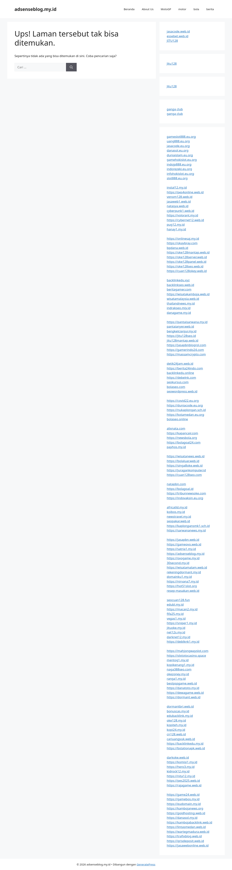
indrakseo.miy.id (178, 308)
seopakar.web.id (178, 521)
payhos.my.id (176, 447)
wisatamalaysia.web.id (183, 299)
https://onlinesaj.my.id (183, 238)
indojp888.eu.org (179, 164)
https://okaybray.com (182, 243)
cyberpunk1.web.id (180, 211)
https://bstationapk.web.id (186, 748)
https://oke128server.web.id (187, 257)
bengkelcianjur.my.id (181, 331)
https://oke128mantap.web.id (188, 252)
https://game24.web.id (183, 794)
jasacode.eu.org (178, 146)
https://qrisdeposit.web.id (185, 841)
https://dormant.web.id (183, 697)
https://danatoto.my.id (183, 688)
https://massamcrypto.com (186, 354)
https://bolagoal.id (180, 489)
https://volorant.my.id (182, 215)
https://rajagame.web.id (184, 785)
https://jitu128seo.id (181, 336)
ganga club (175, 109)
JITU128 (172, 41)
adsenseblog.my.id (35, 9)
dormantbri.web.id (180, 706)
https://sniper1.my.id (182, 623)
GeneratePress (146, 864)
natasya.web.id (177, 206)
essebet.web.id (177, 36)
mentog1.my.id (177, 660)
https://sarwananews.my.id (186, 530)
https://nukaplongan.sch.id (186, 410)
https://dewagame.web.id (185, 692)
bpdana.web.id (177, 248)
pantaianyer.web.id (180, 326)
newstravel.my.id (179, 516)
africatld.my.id (177, 507)
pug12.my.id (176, 224)
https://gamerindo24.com (185, 350)
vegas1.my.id (176, 618)
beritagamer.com (179, 289)
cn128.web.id (176, 734)
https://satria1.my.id (181, 549)
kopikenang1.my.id (180, 665)
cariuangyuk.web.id (181, 739)
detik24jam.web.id (180, 363)
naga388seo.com (179, 669)
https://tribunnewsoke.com (186, 493)
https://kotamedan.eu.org (185, 414)
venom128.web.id (179, 197)
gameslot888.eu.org (181, 136)
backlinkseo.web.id (180, 285)
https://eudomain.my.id (184, 804)
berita (210, 9)
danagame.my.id (179, 313)
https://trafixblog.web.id (184, 836)
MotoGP (166, 9)
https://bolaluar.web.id (183, 461)
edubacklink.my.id (180, 716)
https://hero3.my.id (180, 767)
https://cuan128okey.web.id (187, 271)
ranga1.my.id (176, 678)
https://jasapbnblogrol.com (186, 345)
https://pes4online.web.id (185, 192)
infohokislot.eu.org (180, 174)
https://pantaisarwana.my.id (187, 322)
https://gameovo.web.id (184, 544)
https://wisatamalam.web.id (187, 567)
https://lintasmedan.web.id (186, 827)
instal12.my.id (177, 187)
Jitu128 (172, 63)
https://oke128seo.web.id (185, 266)
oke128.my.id (176, 720)
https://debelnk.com (181, 377)
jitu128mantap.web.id (182, 340)
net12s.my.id (176, 632)
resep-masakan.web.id (183, 591)
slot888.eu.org (177, 178)
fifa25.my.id (175, 614)
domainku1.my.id (179, 577)
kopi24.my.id (176, 730)
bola (196, 9)
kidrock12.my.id (178, 771)
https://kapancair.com (182, 433)
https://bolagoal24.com (183, 442)
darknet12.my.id (178, 637)
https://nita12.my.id (181, 776)
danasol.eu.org (177, 150)
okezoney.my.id (178, 674)
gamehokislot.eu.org (182, 160)
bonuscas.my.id (178, 711)
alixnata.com (176, 428)
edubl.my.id (175, 604)
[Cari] (71, 67)
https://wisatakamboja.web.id (188, 294)
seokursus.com (177, 382)
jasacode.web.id (178, 31)
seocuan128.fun (178, 600)
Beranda (129, 9)
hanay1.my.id (176, 229)
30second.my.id (178, 563)
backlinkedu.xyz (178, 280)
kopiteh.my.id (176, 725)
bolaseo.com (176, 387)
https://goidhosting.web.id (186, 813)
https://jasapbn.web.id (183, 539)
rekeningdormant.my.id (184, 572)
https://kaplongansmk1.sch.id (188, 526)
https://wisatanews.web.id (185, 456)
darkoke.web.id (178, 757)
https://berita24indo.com (185, 368)
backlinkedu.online (180, 373)
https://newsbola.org (182, 438)
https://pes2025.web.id (183, 780)
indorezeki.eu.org (179, 169)
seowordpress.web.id (182, 391)
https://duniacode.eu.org (185, 405)
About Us (148, 9)
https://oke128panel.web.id (186, 261)
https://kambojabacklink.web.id (189, 822)
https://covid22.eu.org (183, 400)
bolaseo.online (177, 419)
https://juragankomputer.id (186, 470)
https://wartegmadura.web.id (188, 831)
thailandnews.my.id (181, 303)
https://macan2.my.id (182, 609)
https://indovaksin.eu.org (185, 498)
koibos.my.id (176, 512)
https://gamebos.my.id (183, 799)
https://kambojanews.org (185, 808)
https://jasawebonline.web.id (188, 845)
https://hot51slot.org (182, 586)
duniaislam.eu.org (180, 155)
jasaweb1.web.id (179, 201)
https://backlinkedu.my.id (185, 743)
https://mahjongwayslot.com (187, 651)
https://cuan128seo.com (184, 475)
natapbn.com (176, 484)
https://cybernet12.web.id (185, 220)
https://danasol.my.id (182, 817)
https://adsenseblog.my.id (185, 553)
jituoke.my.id (176, 628)
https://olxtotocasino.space (186, 655)
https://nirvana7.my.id (183, 581)
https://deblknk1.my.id (183, 641)
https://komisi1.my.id (182, 762)
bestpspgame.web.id (182, 683)
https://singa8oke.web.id (185, 465)
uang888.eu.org (178, 141)
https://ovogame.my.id (183, 558)
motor (182, 9)
